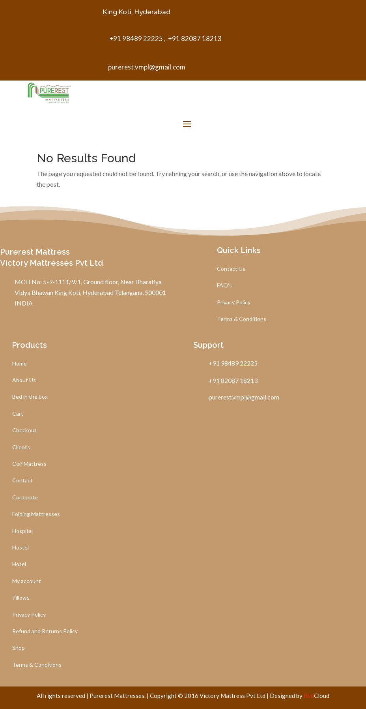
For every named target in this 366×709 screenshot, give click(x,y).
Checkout (24, 430)
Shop (18, 648)
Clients (21, 447)
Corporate (25, 498)
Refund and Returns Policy (45, 631)
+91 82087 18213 (194, 38)
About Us (24, 380)
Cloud (316, 695)
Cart (17, 414)
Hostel (20, 548)
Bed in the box (30, 397)
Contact (22, 481)
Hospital (22, 531)
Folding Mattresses (36, 514)
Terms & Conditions (241, 319)
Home (19, 364)
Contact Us (231, 269)
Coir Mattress (29, 464)
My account (26, 581)
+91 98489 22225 (135, 38)
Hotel (19, 564)
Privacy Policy (233, 303)
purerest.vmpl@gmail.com (146, 67)
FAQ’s (224, 286)
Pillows (21, 598)
